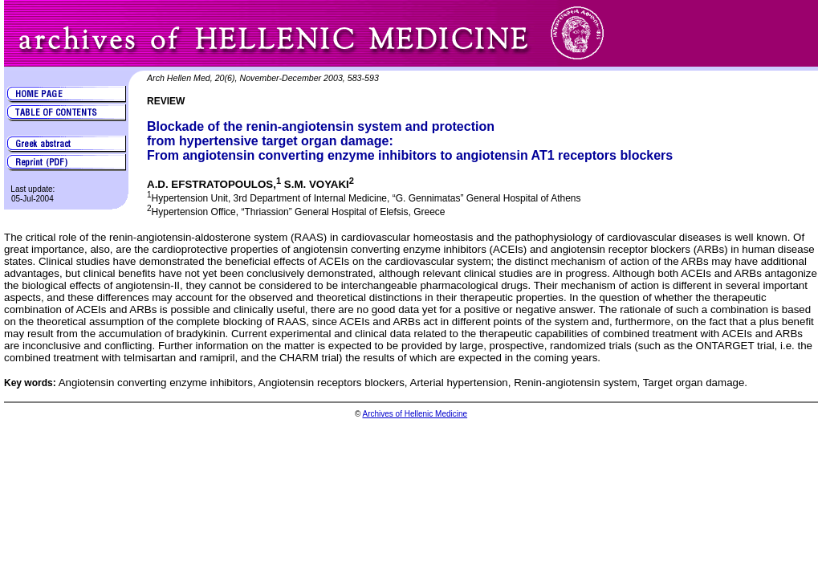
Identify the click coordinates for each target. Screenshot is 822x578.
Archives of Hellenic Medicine (414, 413)
